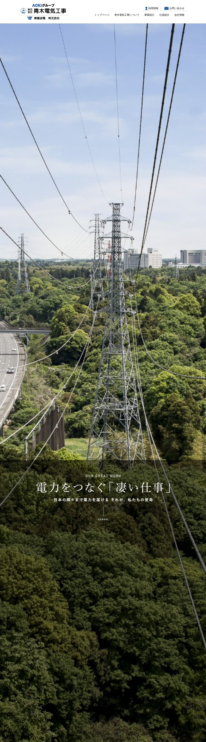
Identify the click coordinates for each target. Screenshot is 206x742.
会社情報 (179, 14)
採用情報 (153, 8)
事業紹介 (149, 14)
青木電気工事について (126, 14)
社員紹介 (164, 14)
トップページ (101, 14)
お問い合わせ (176, 8)
